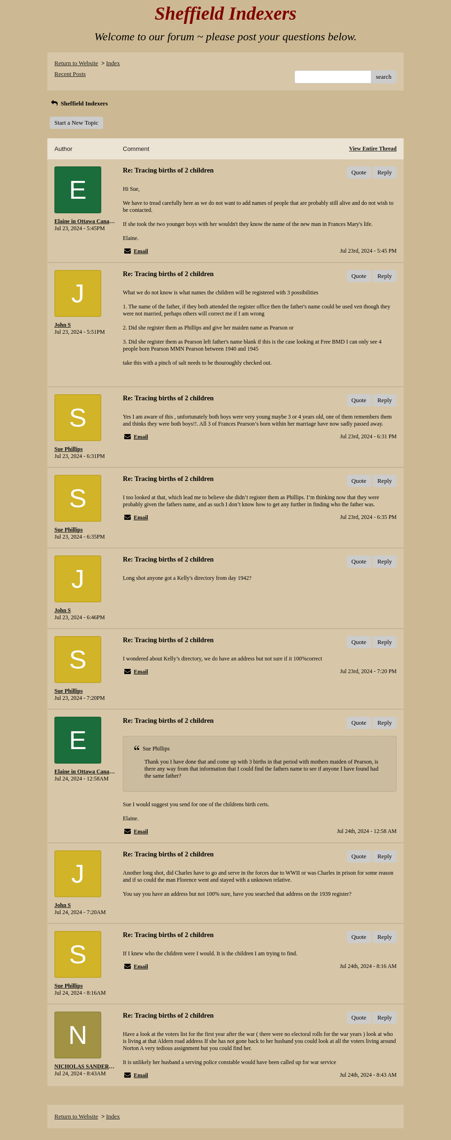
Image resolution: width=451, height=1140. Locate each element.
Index (113, 63)
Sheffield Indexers (79, 103)
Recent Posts (70, 73)
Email (141, 251)
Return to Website (76, 63)
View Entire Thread (373, 148)
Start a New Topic (76, 122)
